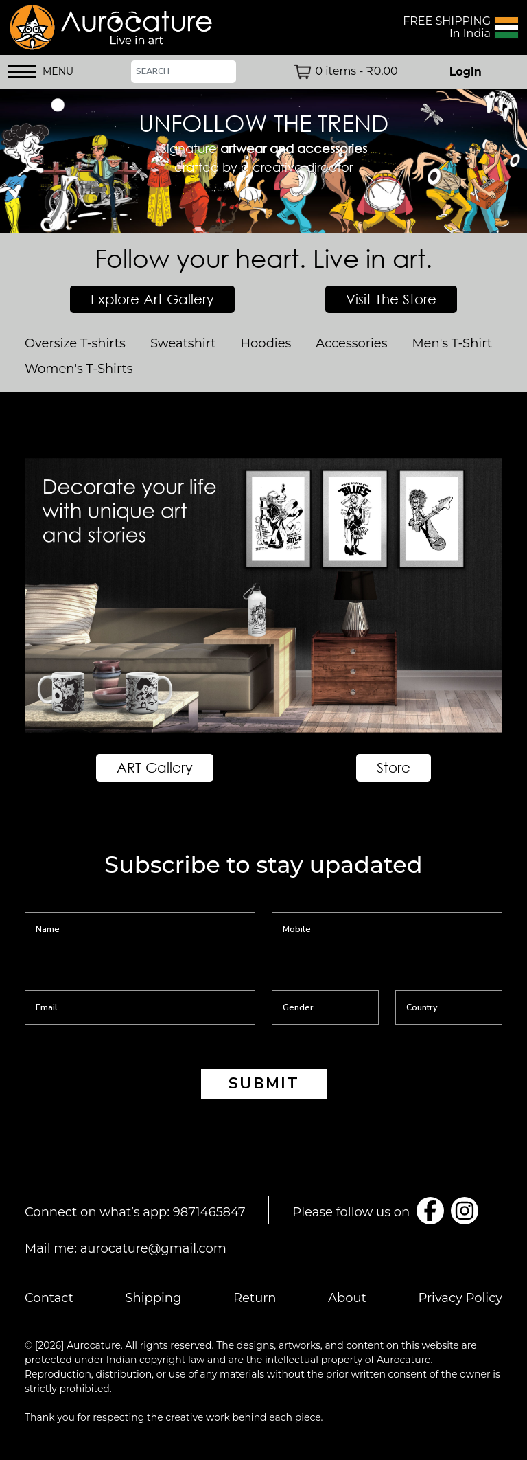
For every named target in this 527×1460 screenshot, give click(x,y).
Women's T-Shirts (79, 368)
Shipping (154, 1297)
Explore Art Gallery (152, 299)
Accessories (351, 343)
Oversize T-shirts (75, 343)
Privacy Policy (460, 1297)
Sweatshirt (183, 343)
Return (255, 1297)
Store (393, 767)
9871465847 (209, 1212)
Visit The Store (391, 299)
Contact (49, 1297)
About (347, 1297)
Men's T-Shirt (452, 343)
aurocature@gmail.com (153, 1248)
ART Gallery (155, 767)
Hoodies (265, 343)
